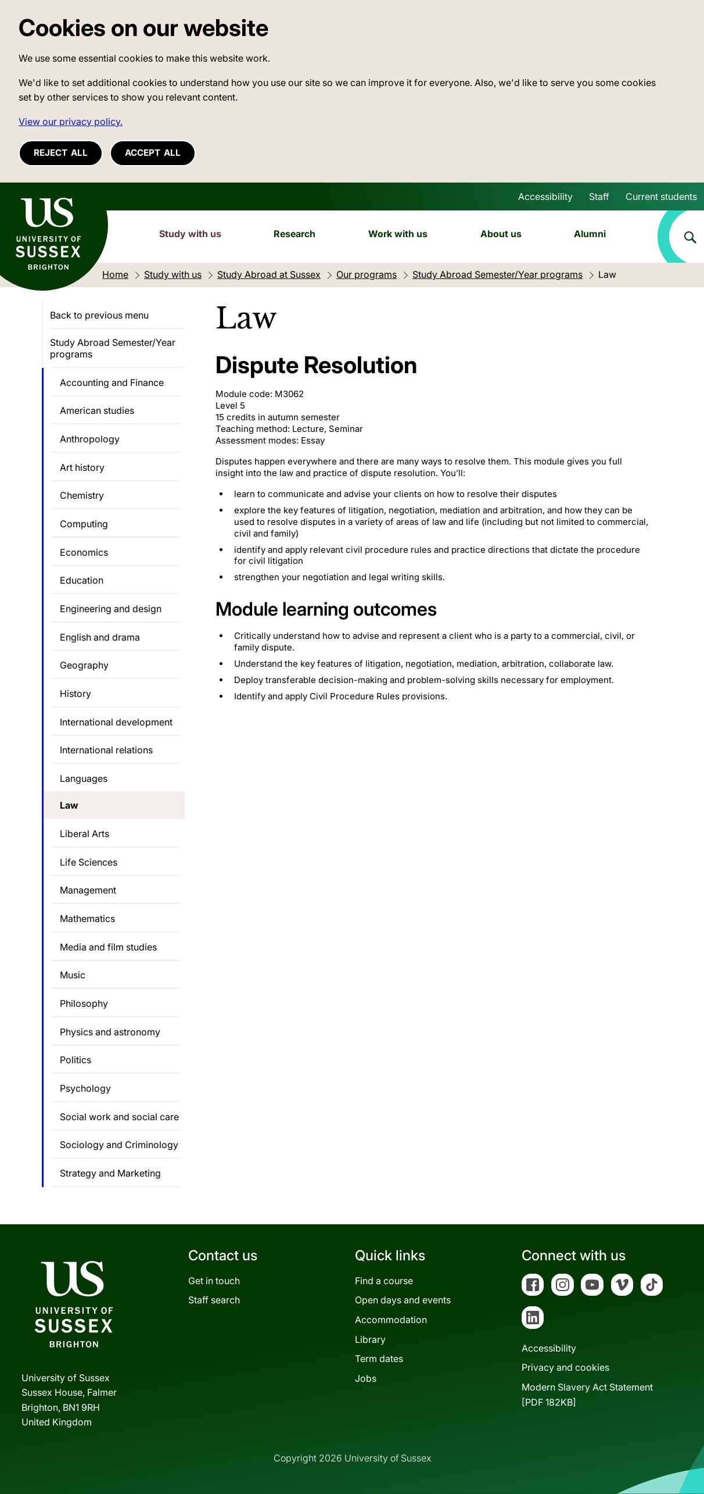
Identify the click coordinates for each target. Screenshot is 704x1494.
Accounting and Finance (112, 382)
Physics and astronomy (110, 1032)
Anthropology (90, 439)
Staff (599, 196)
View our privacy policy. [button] (71, 121)
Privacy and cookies (565, 1367)
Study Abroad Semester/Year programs (112, 348)
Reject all (61, 152)
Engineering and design (110, 608)
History (75, 693)
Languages (83, 778)
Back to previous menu (99, 315)
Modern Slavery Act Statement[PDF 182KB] (587, 1394)
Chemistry (82, 495)
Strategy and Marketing (110, 1173)
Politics (75, 1060)
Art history (82, 467)
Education (81, 580)
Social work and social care (119, 1117)
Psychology (85, 1088)
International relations (106, 750)
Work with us (398, 234)
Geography (84, 665)
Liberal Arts (84, 833)
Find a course (384, 1280)
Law (69, 805)
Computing (84, 524)
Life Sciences (88, 862)
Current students (661, 196)
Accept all (153, 152)
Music (72, 975)
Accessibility (545, 196)
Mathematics (87, 918)
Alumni (590, 234)
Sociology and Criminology (119, 1144)
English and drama (100, 637)
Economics (84, 552)
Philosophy (84, 1003)
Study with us (190, 234)
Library (370, 1339)
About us (501, 234)
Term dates (379, 1358)
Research (294, 234)
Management (88, 890)
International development (116, 722)
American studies (97, 410)
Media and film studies (108, 947)
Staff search (214, 1300)
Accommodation (391, 1319)
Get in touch (214, 1280)
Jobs (365, 1378)
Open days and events (403, 1300)
